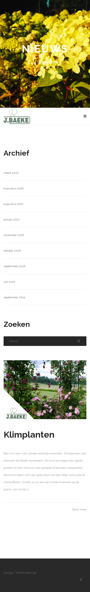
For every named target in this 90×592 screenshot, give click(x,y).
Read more (79, 509)
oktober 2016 (12, 250)
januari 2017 (11, 219)
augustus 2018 (14, 188)
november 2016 (14, 235)
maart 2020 (11, 173)
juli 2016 (9, 281)
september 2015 (14, 297)
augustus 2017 (13, 204)
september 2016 (14, 266)
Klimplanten (29, 434)
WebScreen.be (25, 573)
